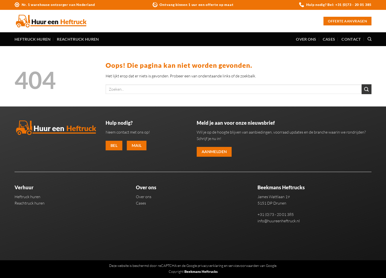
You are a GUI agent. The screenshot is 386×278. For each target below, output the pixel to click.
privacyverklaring (210, 265)
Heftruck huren (32, 39)
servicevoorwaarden (243, 265)
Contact (351, 39)
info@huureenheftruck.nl (278, 220)
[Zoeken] (369, 39)
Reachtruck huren (78, 39)
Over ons (306, 39)
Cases (329, 39)
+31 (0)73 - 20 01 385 (353, 4)
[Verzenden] (366, 89)
